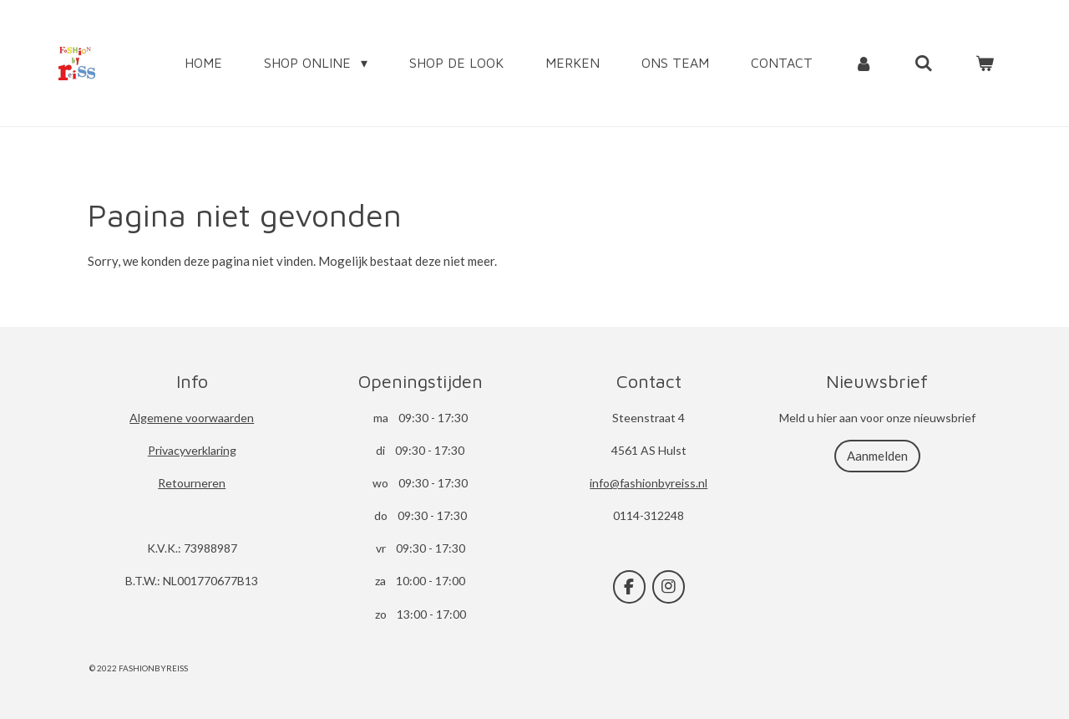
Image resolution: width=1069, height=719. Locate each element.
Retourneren (191, 483)
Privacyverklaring (192, 450)
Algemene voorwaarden (191, 417)
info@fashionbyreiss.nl (648, 483)
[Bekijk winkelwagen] (985, 62)
